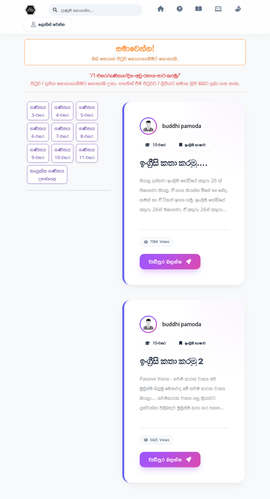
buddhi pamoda (181, 126)
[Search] (95, 10)
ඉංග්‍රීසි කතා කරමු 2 (171, 361)
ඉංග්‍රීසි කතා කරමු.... (174, 163)
